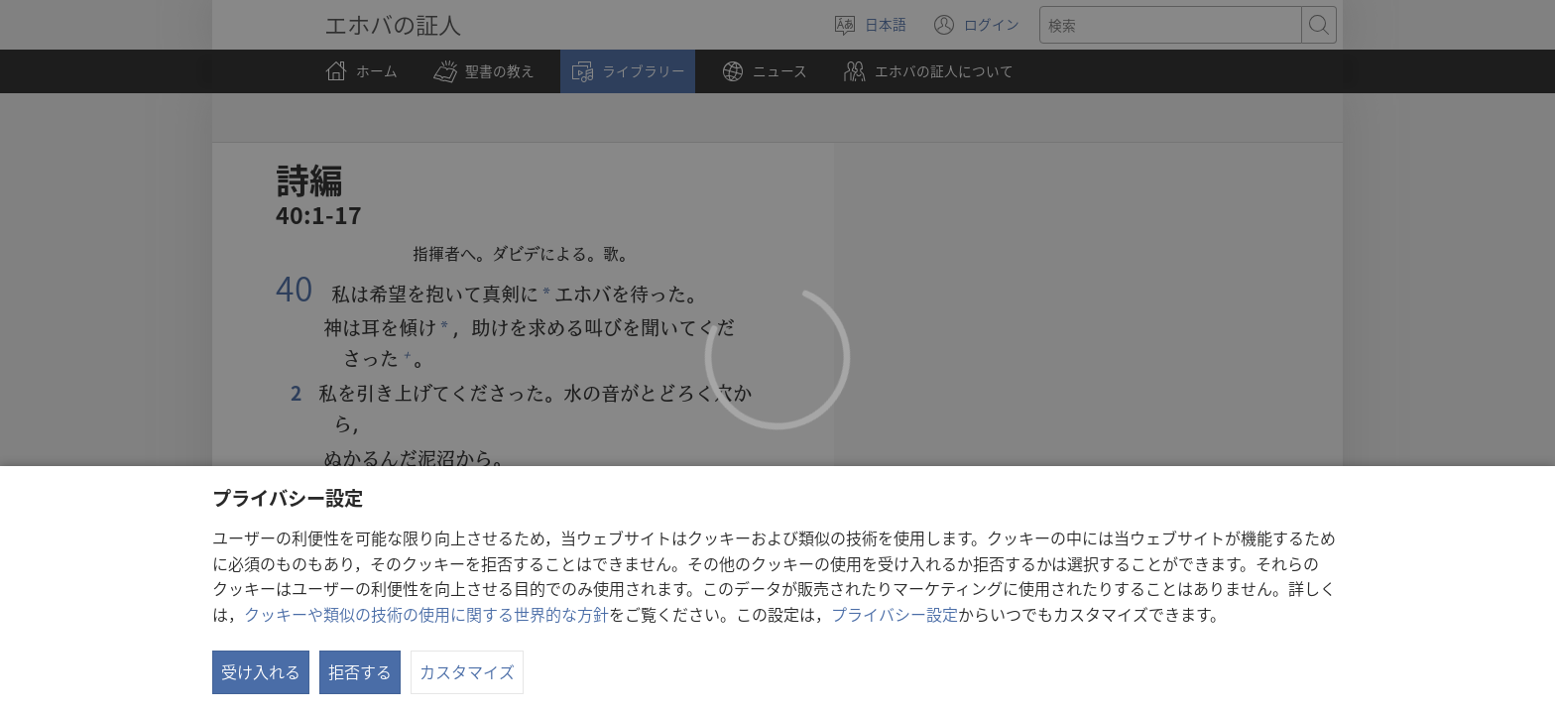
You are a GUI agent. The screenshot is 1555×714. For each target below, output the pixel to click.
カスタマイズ (467, 671)
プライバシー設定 (894, 614)
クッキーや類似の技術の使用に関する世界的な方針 (426, 614)
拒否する (360, 671)
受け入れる (260, 671)
